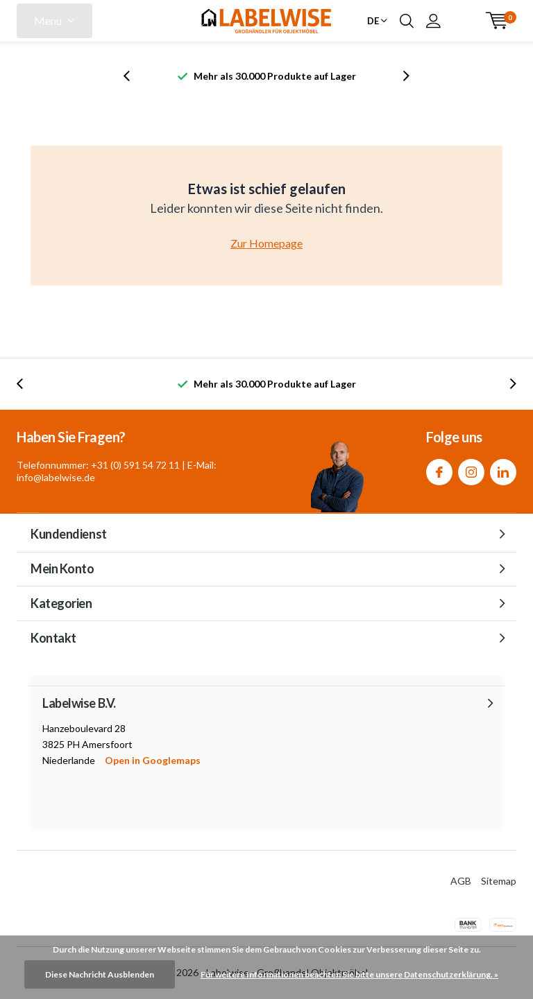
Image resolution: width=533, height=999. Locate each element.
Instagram (471, 469)
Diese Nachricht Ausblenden (99, 974)
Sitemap (498, 881)
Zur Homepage (266, 243)
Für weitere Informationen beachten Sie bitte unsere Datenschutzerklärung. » (349, 974)
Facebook (439, 469)
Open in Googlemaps (153, 760)
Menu (48, 20)
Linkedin (503, 469)
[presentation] (134, 76)
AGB (460, 881)
